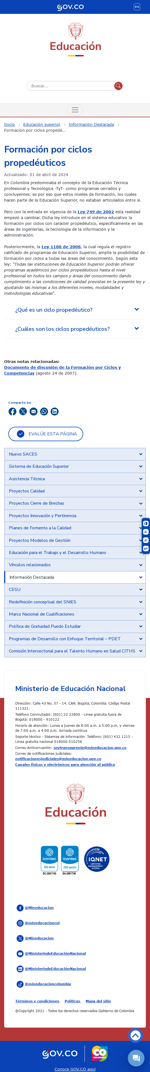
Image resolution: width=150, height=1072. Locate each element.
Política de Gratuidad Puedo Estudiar (45, 626)
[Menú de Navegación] (75, 109)
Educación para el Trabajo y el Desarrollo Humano (57, 553)
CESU (15, 589)
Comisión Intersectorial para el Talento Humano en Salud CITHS (72, 651)
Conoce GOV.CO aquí (75, 1069)
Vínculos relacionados (30, 565)
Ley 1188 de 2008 (61, 246)
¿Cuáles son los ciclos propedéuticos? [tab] (62, 329)
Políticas (73, 1001)
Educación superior (41, 124)
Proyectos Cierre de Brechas (36, 503)
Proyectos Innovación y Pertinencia (42, 516)
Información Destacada (91, 124)
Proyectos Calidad (27, 491)
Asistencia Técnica (27, 479)
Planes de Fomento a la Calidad (40, 528)
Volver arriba (135, 1035)
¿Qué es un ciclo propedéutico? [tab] (54, 310)
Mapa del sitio (98, 1001)
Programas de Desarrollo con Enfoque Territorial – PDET (65, 639)
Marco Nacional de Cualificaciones (41, 614)
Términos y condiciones (37, 1001)
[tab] (75, 454)
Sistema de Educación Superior (39, 466)
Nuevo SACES (23, 454)
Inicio (9, 124)
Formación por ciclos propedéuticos (38, 130)
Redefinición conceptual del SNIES (42, 602)
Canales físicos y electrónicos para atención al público (65, 764)
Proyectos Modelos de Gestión (39, 540)
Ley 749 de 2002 (96, 211)
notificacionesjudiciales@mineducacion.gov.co (58, 759)
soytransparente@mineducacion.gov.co (90, 748)
